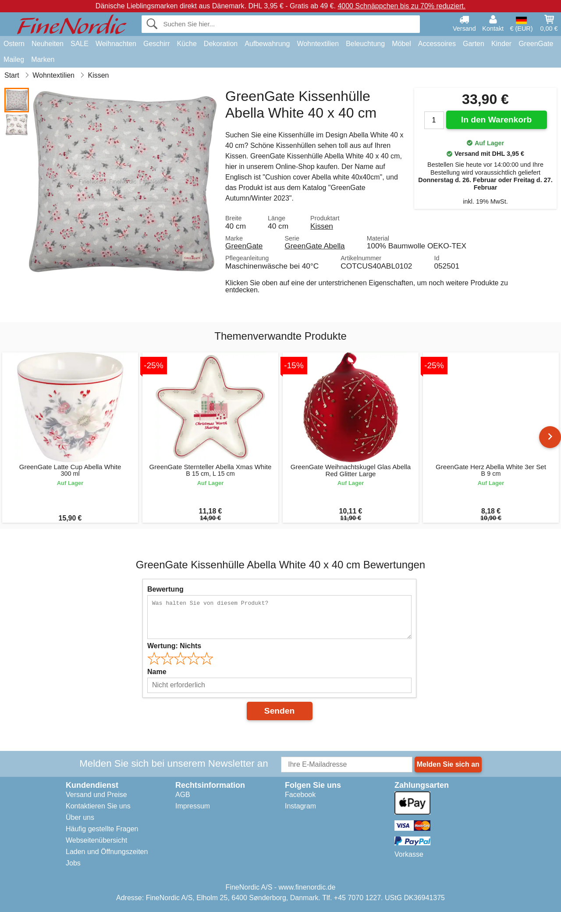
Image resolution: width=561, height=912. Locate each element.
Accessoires (437, 43)
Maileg (14, 59)
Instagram (300, 806)
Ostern (14, 43)
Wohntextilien (318, 43)
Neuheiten (48, 43)
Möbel (401, 43)
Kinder (501, 43)
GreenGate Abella (314, 245)
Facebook (300, 794)
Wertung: (174, 646)
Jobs (73, 863)
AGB (182, 794)
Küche (186, 43)
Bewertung (165, 589)
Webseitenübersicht (96, 840)
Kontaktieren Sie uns (98, 806)
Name (157, 671)
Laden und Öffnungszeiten (107, 851)
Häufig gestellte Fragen (102, 829)
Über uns (80, 817)
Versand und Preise (96, 794)
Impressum (192, 806)
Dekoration (221, 43)
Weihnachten (116, 43)
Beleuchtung (365, 43)
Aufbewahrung (267, 43)
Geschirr (156, 43)
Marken (42, 59)
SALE (80, 43)
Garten (473, 43)
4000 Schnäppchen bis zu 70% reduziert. (401, 6)
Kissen (321, 226)
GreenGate (535, 43)
